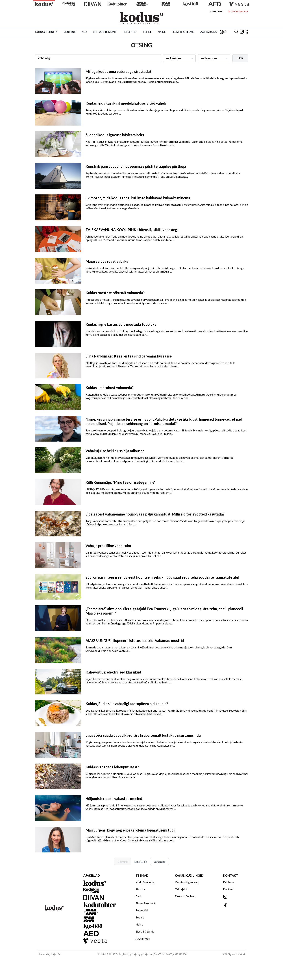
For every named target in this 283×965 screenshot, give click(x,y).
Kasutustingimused (187, 882)
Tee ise (147, 31)
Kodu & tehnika (46, 31)
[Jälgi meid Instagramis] (241, 31)
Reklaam (228, 882)
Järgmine (159, 861)
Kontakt (228, 889)
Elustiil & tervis (183, 31)
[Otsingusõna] (98, 58)
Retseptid (130, 31)
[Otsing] (236, 31)
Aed (84, 31)
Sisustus (69, 31)
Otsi (240, 58)
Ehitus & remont (105, 31)
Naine (162, 31)
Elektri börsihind (185, 896)
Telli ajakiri (216, 11)
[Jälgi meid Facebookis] (247, 31)
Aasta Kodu (208, 31)
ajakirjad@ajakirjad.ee (141, 954)
